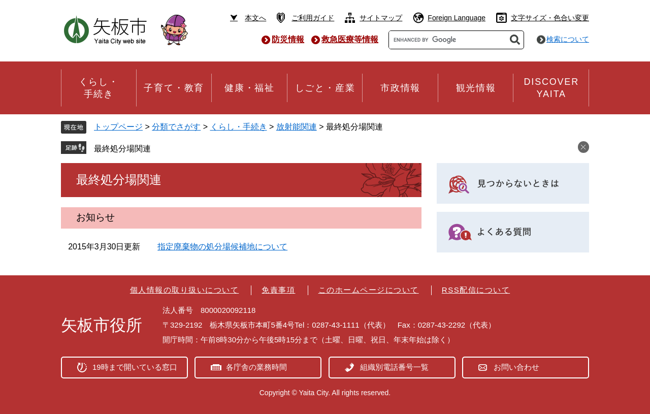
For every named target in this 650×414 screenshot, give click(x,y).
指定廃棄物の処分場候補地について (222, 246)
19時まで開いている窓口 (134, 367)
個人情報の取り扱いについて (184, 289)
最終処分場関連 (122, 148)
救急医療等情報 (349, 39)
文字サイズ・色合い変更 (550, 18)
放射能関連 (296, 126)
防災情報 (288, 39)
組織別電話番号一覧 (394, 367)
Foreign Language (456, 18)
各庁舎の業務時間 (256, 367)
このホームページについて (368, 289)
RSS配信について (476, 289)
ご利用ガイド (312, 18)
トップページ (118, 126)
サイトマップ (381, 18)
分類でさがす (176, 126)
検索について (567, 39)
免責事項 (278, 289)
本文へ (255, 18)
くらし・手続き (238, 126)
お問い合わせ (516, 367)
